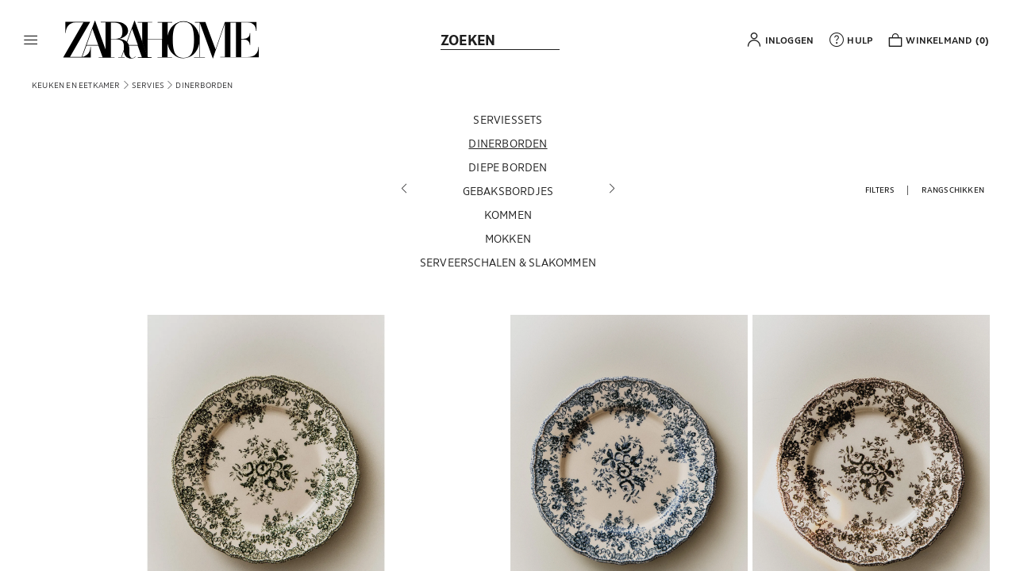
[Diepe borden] (508, 170)
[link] (161, 40)
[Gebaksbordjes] (508, 193)
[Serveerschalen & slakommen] (508, 265)
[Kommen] (508, 217)
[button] (31, 39)
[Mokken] (508, 241)
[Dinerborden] (508, 146)
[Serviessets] (508, 122)
